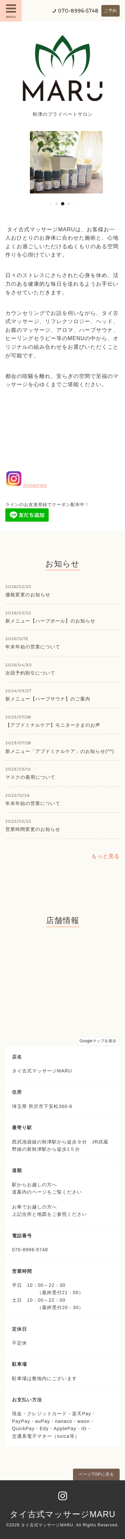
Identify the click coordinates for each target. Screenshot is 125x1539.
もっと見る (105, 856)
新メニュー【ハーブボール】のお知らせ (50, 620)
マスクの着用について (30, 777)
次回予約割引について (30, 673)
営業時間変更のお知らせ (32, 829)
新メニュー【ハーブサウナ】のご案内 (47, 698)
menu (11, 11)
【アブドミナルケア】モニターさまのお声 (52, 725)
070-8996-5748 (78, 11)
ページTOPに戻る (96, 1474)
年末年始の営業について (32, 646)
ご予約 (110, 10)
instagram (26, 485)
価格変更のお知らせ (27, 594)
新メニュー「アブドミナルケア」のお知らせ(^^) (59, 751)
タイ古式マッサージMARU (63, 1514)
